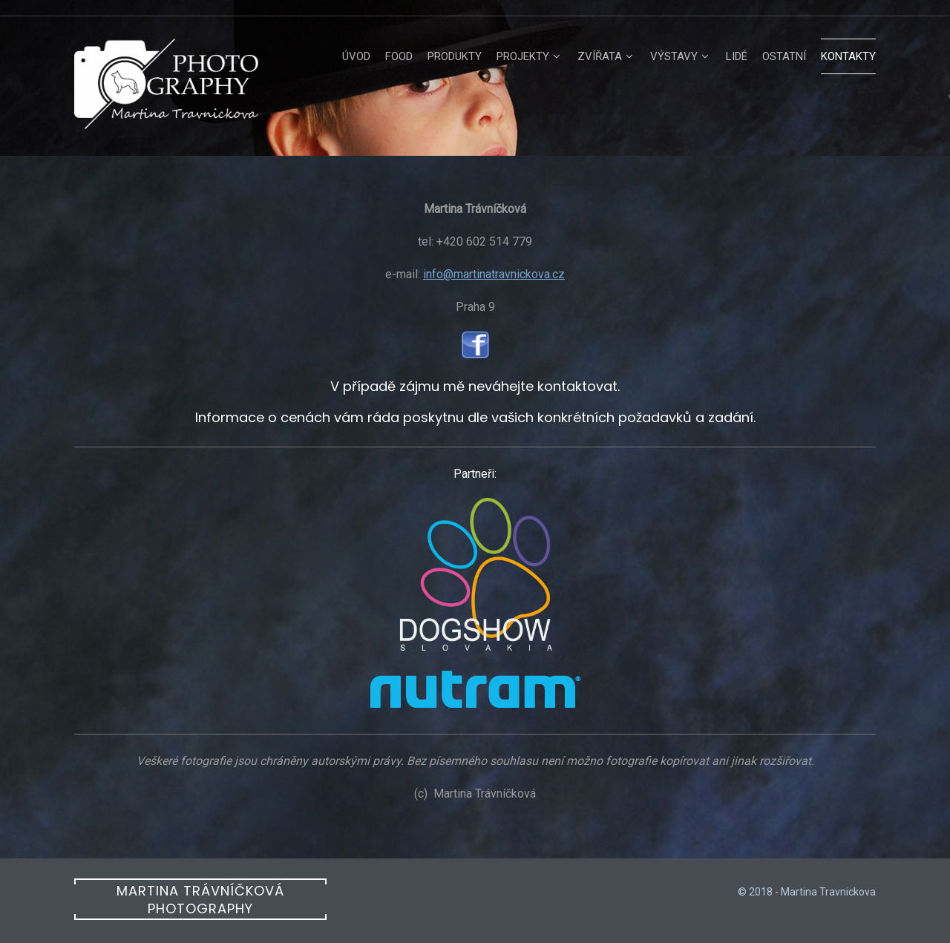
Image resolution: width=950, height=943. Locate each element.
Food (399, 56)
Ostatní (784, 56)
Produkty (455, 56)
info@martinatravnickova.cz (494, 274)
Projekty (523, 56)
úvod (356, 56)
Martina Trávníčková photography (200, 899)
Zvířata (599, 56)
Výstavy (674, 56)
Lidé (736, 56)
